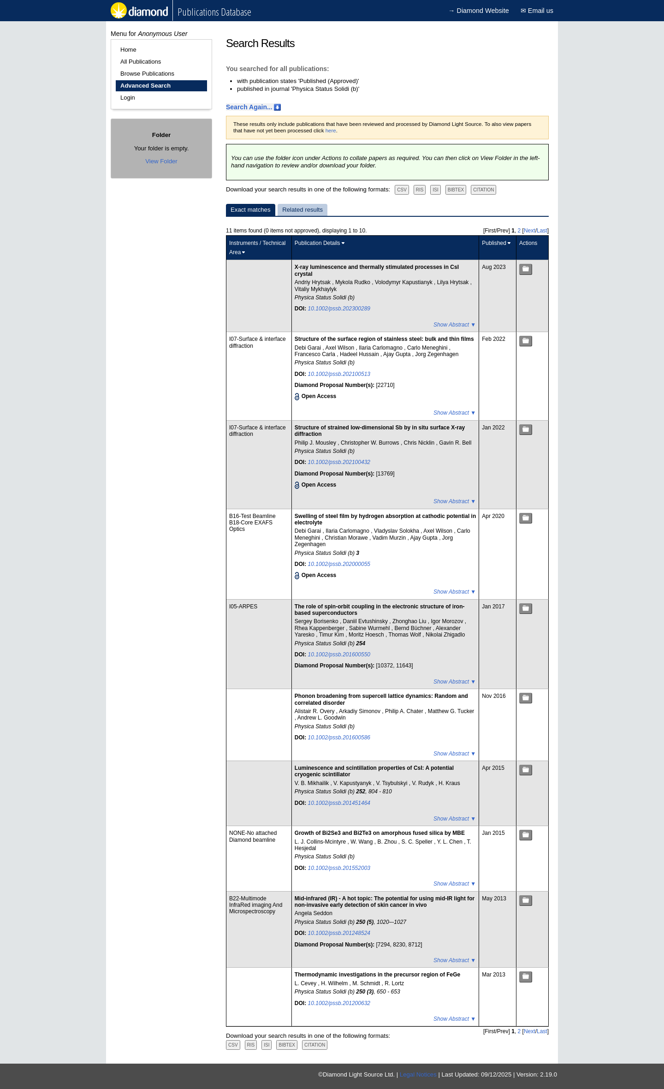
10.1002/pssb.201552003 (339, 868)
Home (128, 49)
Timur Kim (332, 634)
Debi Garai (309, 348)
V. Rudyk (423, 783)
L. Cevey (306, 983)
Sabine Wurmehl (370, 628)
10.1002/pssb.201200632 (339, 1003)
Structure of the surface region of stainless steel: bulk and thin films (384, 339)
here (331, 130)
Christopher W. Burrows (371, 443)
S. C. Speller (418, 842)
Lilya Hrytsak (453, 282)
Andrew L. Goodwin (321, 717)
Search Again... (249, 107)
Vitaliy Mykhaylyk (316, 289)
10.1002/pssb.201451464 (339, 803)
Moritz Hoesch (367, 634)
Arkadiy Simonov (360, 711)
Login (127, 97)
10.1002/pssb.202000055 (339, 564)
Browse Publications (147, 73)
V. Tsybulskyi (392, 783)
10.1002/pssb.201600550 (339, 654)
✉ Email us (537, 10)
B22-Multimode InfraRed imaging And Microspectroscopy (255, 905)
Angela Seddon (313, 913)
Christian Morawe (347, 538)
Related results (302, 209)
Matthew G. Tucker (451, 711)
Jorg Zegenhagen (436, 354)
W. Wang (362, 842)
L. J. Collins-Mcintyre (321, 842)
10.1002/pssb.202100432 (339, 462)
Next (529, 230)
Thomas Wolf (405, 634)
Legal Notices (418, 1074)
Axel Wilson (341, 348)
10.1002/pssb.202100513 (339, 374)
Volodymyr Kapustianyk (404, 282)
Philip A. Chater (405, 711)
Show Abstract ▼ (454, 324)
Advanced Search (145, 85)
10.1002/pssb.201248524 (339, 933)
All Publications (140, 61)
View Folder (161, 161)
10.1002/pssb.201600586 (339, 737)
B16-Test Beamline (252, 516)
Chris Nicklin (420, 443)
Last (542, 230)
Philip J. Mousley (316, 443)
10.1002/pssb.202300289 (339, 308)
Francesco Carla (316, 354)
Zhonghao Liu (410, 621)
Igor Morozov (447, 621)
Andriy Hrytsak (313, 282)
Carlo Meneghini (428, 348)
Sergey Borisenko (317, 621)
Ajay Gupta (397, 354)
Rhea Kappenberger (320, 628)
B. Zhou (387, 842)
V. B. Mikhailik (313, 783)
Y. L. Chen (450, 842)
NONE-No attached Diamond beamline (253, 836)
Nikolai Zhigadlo (445, 634)
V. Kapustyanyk (353, 783)
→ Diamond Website (478, 10)
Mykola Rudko (353, 282)
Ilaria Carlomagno (381, 348)
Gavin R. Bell (455, 443)
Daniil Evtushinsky (366, 621)
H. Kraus (449, 783)
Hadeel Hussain (360, 354)
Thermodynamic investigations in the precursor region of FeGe (377, 974)
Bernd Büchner (413, 628)
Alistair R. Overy (315, 711)
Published (494, 243)
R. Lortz (394, 983)
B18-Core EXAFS (251, 522)
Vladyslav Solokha (397, 531)
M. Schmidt (366, 983)
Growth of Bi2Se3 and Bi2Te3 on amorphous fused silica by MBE (380, 833)
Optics (237, 529)
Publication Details (317, 243)
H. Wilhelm (335, 983)
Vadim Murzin (390, 538)
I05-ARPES (243, 606)
